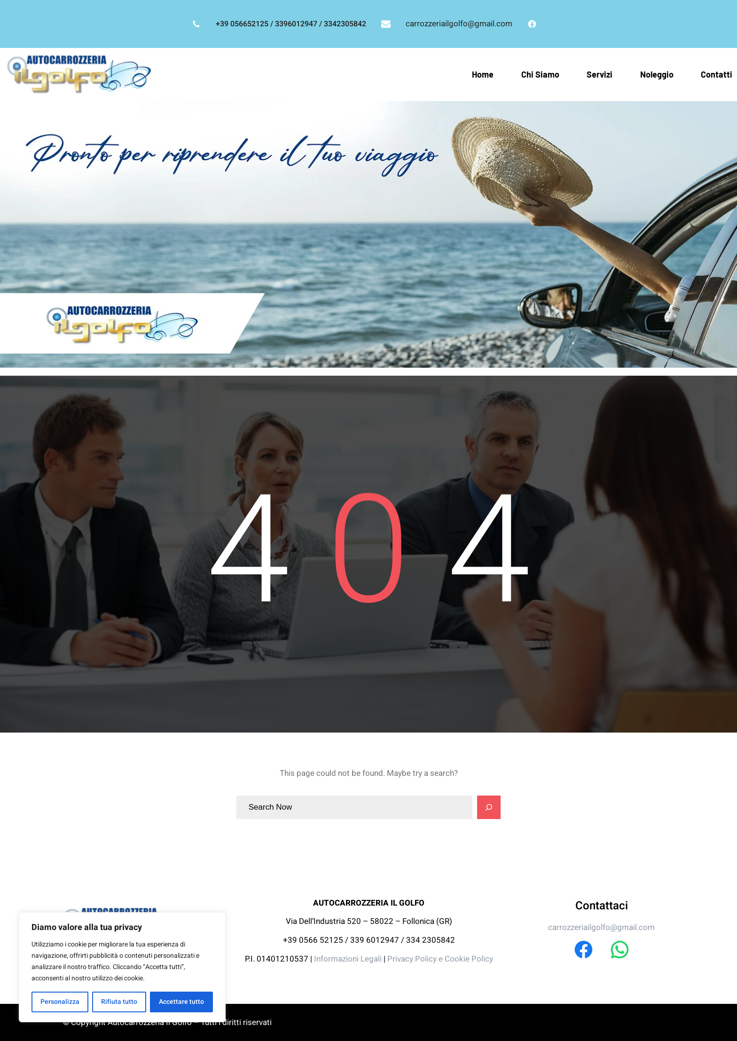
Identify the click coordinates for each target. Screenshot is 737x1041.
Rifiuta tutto (119, 1002)
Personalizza (59, 1002)
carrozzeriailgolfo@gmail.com (459, 24)
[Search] (489, 807)
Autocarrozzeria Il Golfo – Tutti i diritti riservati (190, 1022)
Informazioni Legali (349, 959)
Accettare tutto (181, 1002)
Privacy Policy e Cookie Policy (440, 959)
